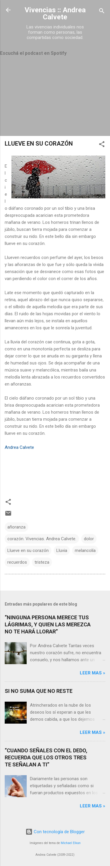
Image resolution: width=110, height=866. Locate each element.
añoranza (16, 527)
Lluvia (61, 550)
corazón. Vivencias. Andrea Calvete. (41, 538)
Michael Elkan (71, 843)
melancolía (85, 550)
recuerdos (17, 562)
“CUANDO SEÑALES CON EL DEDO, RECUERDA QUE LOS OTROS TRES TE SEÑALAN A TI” (46, 757)
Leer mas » (92, 673)
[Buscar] (101, 12)
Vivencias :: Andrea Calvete (55, 13)
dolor (89, 538)
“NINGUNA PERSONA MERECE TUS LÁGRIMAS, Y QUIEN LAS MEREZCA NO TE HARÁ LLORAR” (48, 624)
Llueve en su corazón (28, 550)
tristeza (42, 562)
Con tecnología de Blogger (55, 831)
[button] (101, 145)
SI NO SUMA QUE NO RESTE (38, 691)
